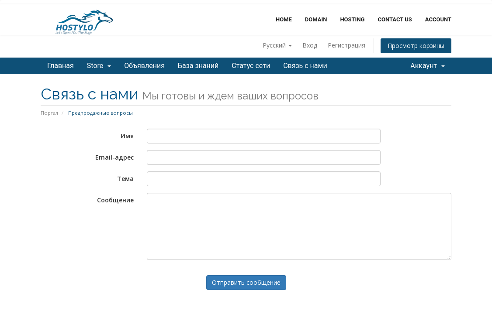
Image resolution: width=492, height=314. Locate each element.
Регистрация (346, 45)
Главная (60, 65)
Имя (127, 136)
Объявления (144, 65)
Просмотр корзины (416, 45)
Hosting (352, 19)
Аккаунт (427, 65)
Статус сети (251, 65)
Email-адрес (114, 157)
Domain (316, 19)
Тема (125, 178)
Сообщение (115, 200)
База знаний (198, 65)
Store (99, 65)
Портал (49, 112)
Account (438, 19)
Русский (277, 45)
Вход (309, 45)
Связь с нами (305, 65)
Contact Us (395, 19)
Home (284, 19)
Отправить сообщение (246, 282)
